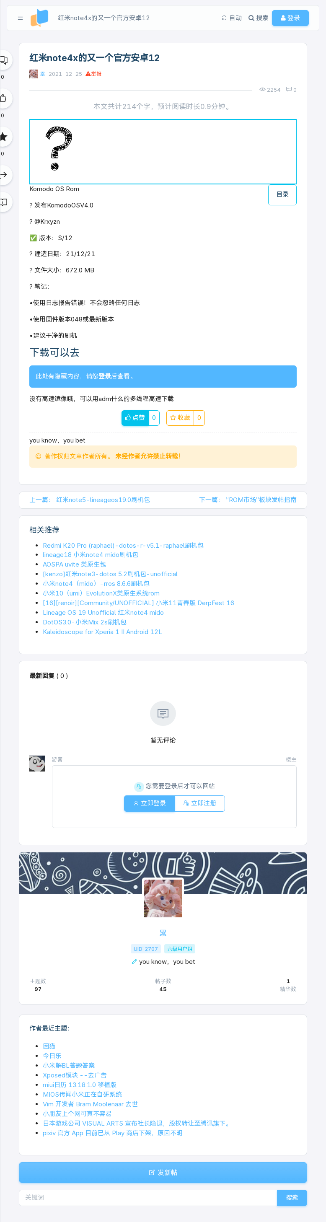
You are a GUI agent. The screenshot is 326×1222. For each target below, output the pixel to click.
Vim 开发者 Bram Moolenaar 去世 (90, 1104)
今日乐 (52, 1056)
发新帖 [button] (163, 1172)
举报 (93, 74)
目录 (282, 194)
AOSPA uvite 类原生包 (74, 564)
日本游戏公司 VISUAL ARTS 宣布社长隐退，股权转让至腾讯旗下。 (137, 1123)
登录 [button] (290, 18)
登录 (104, 376)
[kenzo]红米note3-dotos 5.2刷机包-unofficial (110, 574)
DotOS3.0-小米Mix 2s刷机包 (85, 622)
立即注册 (199, 803)
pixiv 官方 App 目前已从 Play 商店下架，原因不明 (113, 1133)
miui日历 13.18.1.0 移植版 (79, 1085)
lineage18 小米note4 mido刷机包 (90, 555)
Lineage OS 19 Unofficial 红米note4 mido (103, 612)
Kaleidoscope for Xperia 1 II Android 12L (102, 632)
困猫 (49, 1046)
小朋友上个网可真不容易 (77, 1114)
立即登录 (149, 803)
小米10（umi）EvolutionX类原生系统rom (101, 593)
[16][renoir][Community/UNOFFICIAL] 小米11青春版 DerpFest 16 (138, 603)
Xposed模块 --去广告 (75, 1075)
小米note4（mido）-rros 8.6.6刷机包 (96, 584)
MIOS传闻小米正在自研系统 (82, 1094)
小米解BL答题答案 (69, 1065)
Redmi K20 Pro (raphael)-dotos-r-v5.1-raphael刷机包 (123, 545)
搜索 (292, 1197)
